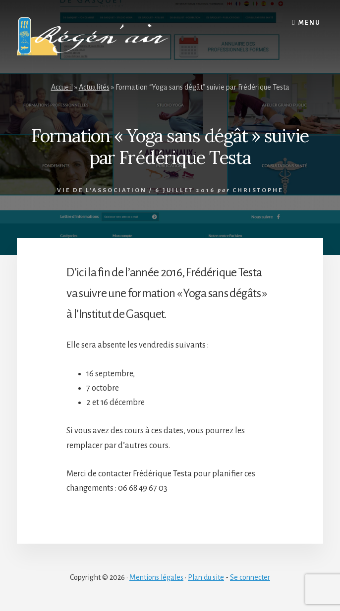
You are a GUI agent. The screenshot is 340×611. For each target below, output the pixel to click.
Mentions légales (156, 577)
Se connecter (250, 577)
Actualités (94, 87)
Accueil (62, 87)
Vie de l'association (102, 190)
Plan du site (206, 577)
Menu (309, 22)
